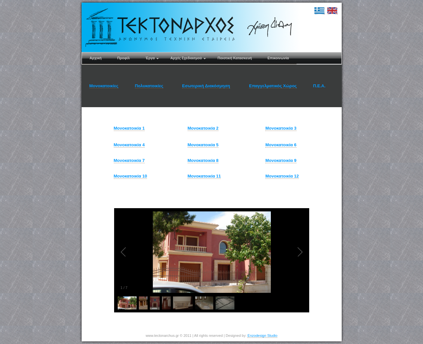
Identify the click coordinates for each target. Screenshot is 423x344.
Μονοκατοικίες (104, 85)
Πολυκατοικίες (149, 85)
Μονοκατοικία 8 (203, 160)
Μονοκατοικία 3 (280, 128)
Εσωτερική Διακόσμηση (206, 85)
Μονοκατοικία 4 (129, 144)
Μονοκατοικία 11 (204, 176)
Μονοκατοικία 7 (129, 160)
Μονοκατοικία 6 (280, 144)
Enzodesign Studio (262, 335)
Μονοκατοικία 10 (130, 176)
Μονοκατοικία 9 (280, 160)
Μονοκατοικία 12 (282, 176)
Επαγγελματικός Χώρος (273, 85)
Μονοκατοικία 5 (203, 144)
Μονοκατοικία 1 (129, 128)
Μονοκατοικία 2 (203, 128)
